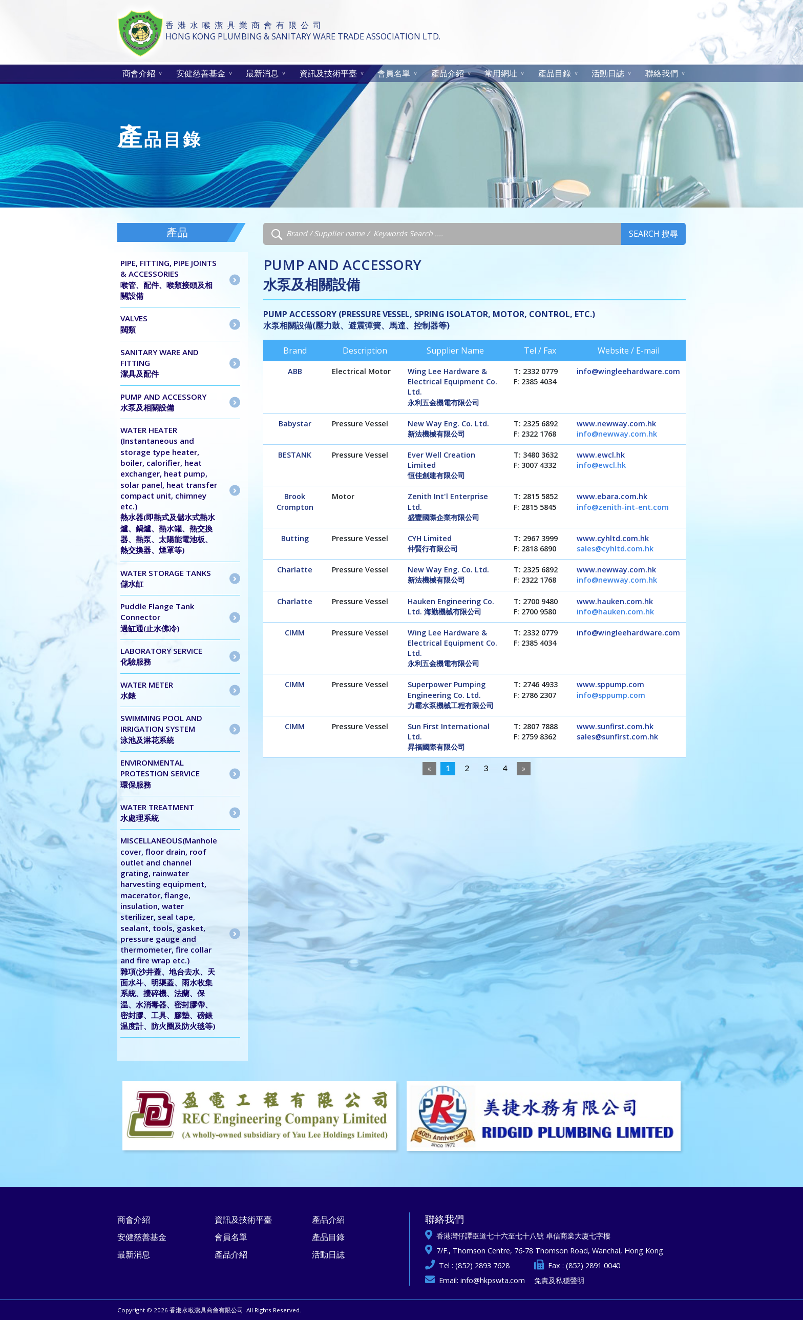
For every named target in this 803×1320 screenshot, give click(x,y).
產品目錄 (554, 73)
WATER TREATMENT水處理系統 (157, 812)
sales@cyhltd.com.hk (615, 548)
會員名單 (393, 73)
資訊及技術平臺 (328, 73)
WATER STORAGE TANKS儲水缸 (165, 578)
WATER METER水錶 (146, 689)
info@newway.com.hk (617, 434)
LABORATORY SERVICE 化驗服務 (161, 656)
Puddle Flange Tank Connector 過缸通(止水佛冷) (157, 617)
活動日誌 (607, 73)
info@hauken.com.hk (615, 611)
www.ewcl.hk (601, 455)
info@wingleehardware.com (628, 371)
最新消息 (262, 73)
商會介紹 (138, 73)
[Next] (524, 768)
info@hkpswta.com (492, 1280)
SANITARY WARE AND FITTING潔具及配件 (159, 363)
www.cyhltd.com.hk (613, 538)
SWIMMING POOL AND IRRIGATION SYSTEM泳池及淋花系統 (161, 729)
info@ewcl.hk (601, 465)
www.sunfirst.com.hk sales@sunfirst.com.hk (617, 731)
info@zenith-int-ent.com (623, 507)
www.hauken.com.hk (615, 601)
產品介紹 (447, 73)
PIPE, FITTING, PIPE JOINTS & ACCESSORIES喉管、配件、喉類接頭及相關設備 (168, 279)
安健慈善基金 (200, 73)
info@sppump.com (611, 695)
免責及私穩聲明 (559, 1280)
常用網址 (500, 73)
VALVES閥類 (133, 323)
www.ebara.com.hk (612, 496)
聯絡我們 (661, 73)
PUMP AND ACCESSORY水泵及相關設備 (163, 401)
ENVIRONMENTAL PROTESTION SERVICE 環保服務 (160, 773)
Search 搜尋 (653, 233)
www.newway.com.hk (616, 423)
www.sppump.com (610, 684)
